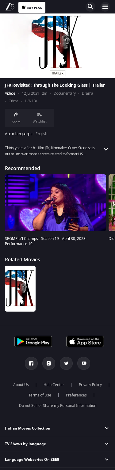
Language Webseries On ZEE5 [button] (32, 459)
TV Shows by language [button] (25, 444)
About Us (21, 385)
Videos (10, 93)
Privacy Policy (90, 385)
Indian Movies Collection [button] (27, 428)
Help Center (54, 385)
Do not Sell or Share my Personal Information (57, 405)
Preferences (76, 395)
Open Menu (105, 7)
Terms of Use (40, 395)
